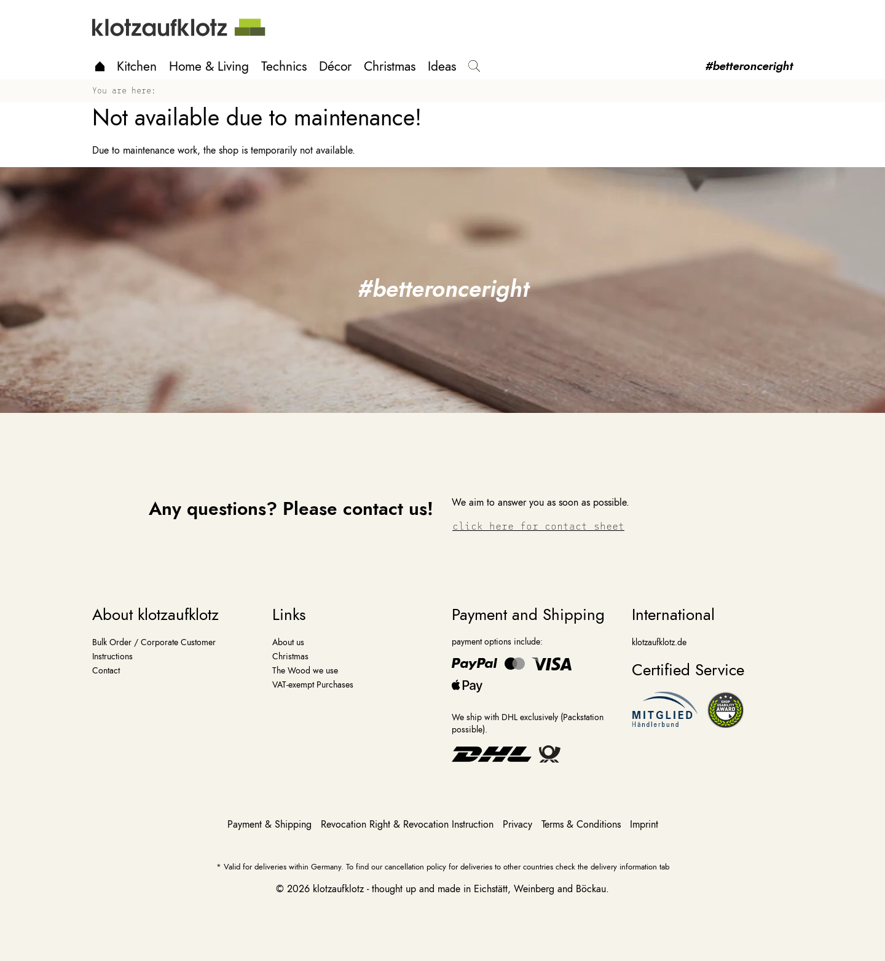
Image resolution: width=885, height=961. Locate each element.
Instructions (112, 656)
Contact (106, 670)
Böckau (591, 889)
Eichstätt (491, 889)
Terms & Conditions (582, 824)
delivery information (624, 866)
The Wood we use (305, 670)
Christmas (389, 66)
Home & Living (209, 66)
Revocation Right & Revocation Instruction (409, 824)
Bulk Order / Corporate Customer (154, 642)
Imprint (644, 824)
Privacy (519, 824)
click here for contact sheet (538, 525)
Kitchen (137, 66)
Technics (284, 66)
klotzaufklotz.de (659, 642)
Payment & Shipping (271, 824)
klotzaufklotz (338, 889)
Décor (335, 66)
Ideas (442, 66)
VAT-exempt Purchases (312, 684)
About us (288, 642)
